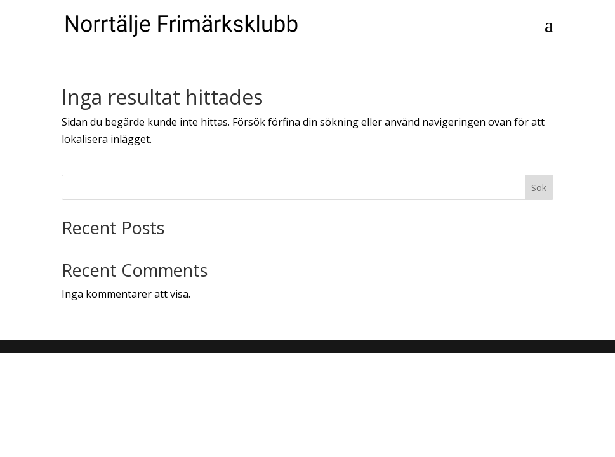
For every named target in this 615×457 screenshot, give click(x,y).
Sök (538, 188)
